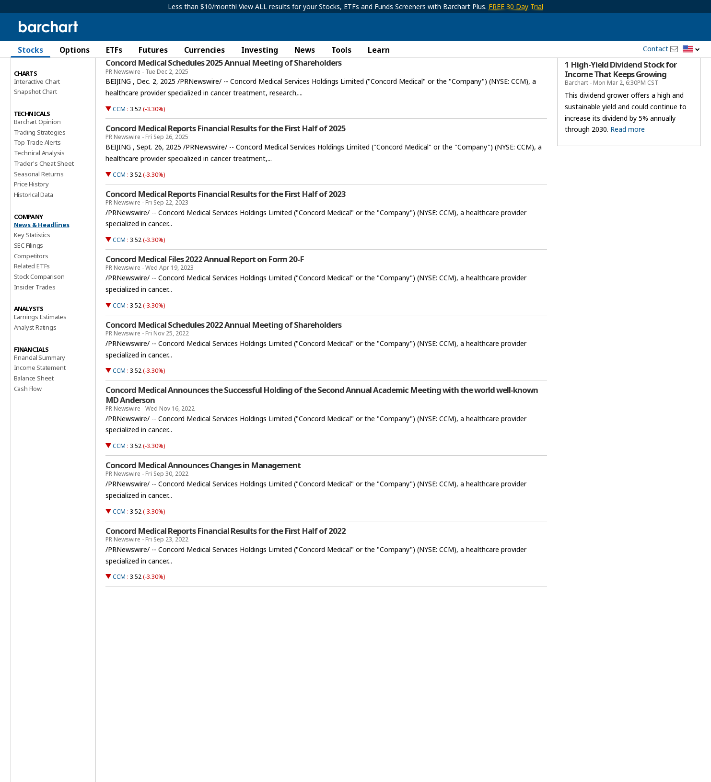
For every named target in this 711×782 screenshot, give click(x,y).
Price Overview (35, 75)
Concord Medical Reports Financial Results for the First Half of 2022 (225, 565)
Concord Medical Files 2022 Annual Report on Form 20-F (204, 294)
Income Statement (40, 402)
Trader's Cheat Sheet (44, 198)
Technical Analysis (39, 187)
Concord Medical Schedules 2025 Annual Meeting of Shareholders (223, 97)
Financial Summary (40, 391)
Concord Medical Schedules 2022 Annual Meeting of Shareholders (223, 359)
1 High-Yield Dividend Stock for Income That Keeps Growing (620, 104)
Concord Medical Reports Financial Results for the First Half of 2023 (225, 228)
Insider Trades (35, 321)
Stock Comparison (39, 311)
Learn (379, 50)
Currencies (204, 50)
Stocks (30, 50)
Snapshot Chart (35, 126)
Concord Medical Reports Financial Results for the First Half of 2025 (225, 163)
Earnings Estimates (40, 351)
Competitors (31, 290)
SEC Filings (29, 280)
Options (74, 50)
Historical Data (33, 229)
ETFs (114, 50)
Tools (341, 50)
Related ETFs (32, 300)
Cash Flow (28, 423)
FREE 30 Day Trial (516, 6)
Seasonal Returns (39, 208)
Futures (153, 50)
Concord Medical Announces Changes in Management (203, 500)
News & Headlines (42, 258)
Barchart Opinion (37, 156)
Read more (627, 163)
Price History (31, 218)
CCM (119, 143)
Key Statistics (32, 269)
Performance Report (42, 85)
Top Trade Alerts (37, 176)
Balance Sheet (34, 412)
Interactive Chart (37, 115)
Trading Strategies (40, 166)
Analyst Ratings (35, 361)
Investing (259, 50)
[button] (691, 50)
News (304, 50)
